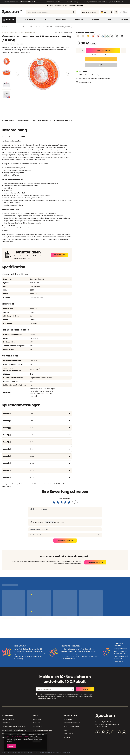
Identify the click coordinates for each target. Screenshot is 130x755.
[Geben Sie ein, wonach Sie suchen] (51, 12)
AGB (65, 730)
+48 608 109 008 (101, 727)
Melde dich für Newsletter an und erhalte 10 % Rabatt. (65, 679)
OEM (110, 20)
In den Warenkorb (103, 51)
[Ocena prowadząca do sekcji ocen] (18, 32)
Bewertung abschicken (65, 541)
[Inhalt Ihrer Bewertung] (65, 512)
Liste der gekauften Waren (42, 730)
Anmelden (85, 689)
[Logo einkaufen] (12, 12)
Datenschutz (68, 734)
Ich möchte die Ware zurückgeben (14, 730)
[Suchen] (74, 12)
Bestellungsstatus (8, 719)
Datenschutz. (52, 698)
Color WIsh (61, 20)
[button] (18, 74)
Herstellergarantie (36, 297)
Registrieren (37, 719)
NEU (45, 20)
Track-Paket (6, 723)
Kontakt (124, 20)
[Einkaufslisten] (116, 12)
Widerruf (67, 737)
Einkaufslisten (37, 726)
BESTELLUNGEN (7, 715)
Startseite (5, 27)
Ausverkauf (30, 20)
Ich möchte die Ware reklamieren (13, 726)
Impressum (68, 719)
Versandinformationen (72, 723)
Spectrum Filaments (37, 279)
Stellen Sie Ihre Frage (95, 562)
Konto (35, 715)
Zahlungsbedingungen (72, 726)
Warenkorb (37, 723)
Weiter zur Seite (59, 255)
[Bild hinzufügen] (60, 522)
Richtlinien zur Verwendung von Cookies (18, 736)
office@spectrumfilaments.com (107, 724)
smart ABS (33, 294)
